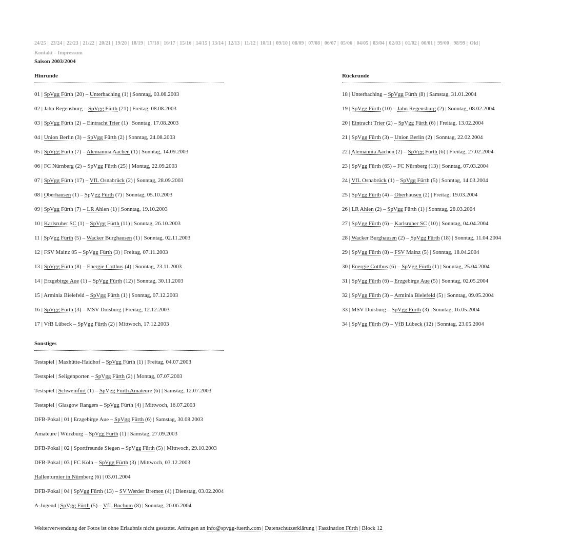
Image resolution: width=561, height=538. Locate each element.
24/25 (40, 43)
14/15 (202, 43)
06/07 (330, 43)
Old (474, 43)
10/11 (265, 43)
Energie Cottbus (105, 266)
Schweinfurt (72, 390)
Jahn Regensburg (416, 108)
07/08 (314, 43)
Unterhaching (105, 94)
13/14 (218, 43)
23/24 (56, 43)
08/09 (298, 43)
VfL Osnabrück (107, 180)
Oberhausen (57, 194)
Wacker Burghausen (109, 237)
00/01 (427, 43)
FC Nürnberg (59, 166)
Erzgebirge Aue (61, 280)
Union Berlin (59, 137)
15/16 (185, 43)
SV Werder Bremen (141, 491)
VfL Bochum (118, 505)
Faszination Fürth (338, 528)
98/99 (460, 43)
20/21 (105, 43)
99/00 (443, 43)
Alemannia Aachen (108, 151)
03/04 (379, 43)
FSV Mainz (407, 252)
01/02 (411, 43)
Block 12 (372, 528)
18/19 (137, 43)
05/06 (346, 43)
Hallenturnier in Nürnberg (63, 476)
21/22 (88, 43)
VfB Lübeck (408, 324)
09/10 (282, 43)
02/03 (395, 43)
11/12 (249, 43)
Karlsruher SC (60, 223)
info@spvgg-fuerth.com (234, 528)
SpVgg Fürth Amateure (125, 390)
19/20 (121, 43)
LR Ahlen (98, 209)
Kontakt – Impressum (58, 52)
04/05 (363, 43)
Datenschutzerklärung (290, 528)
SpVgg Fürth (58, 94)
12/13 (234, 43)
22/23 (72, 43)
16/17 (169, 43)
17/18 (153, 43)
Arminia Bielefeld (414, 295)
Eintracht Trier (103, 122)
